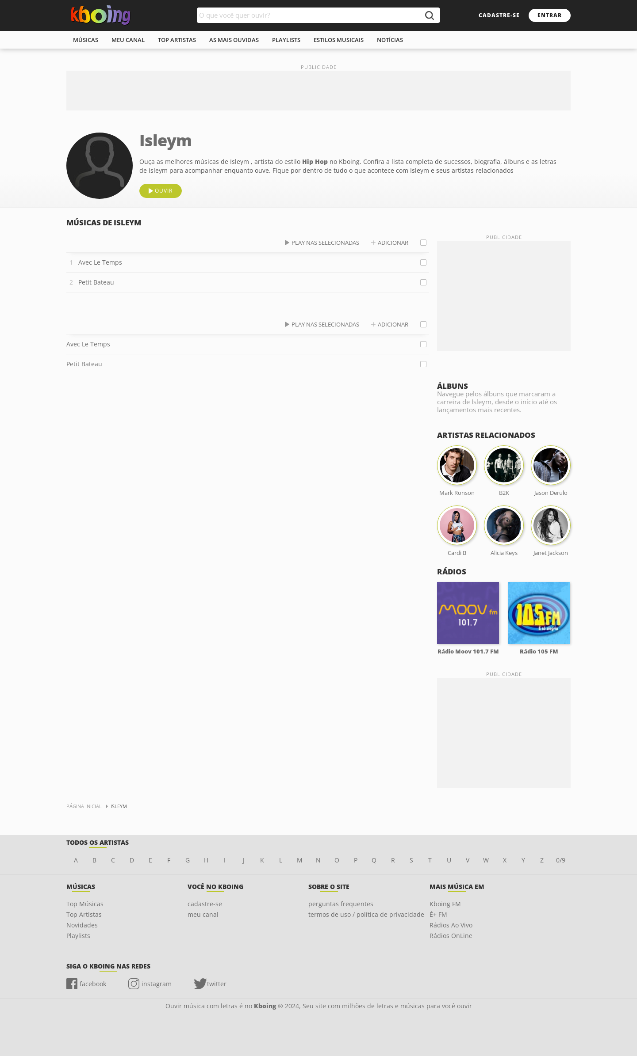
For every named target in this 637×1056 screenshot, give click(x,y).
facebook (93, 984)
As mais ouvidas (234, 40)
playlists (286, 40)
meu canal (128, 40)
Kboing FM (445, 904)
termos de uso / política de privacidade (366, 914)
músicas (85, 40)
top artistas (177, 40)
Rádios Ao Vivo (451, 925)
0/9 (560, 860)
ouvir (164, 190)
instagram (157, 984)
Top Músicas (85, 904)
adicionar (393, 243)
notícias (390, 40)
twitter (216, 984)
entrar (549, 15)
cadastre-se (499, 15)
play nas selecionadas (325, 243)
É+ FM (438, 914)
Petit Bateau (96, 282)
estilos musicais (339, 40)
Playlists (78, 935)
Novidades (82, 925)
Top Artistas (84, 914)
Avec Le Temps (100, 262)
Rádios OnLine (451, 935)
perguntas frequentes (340, 904)
